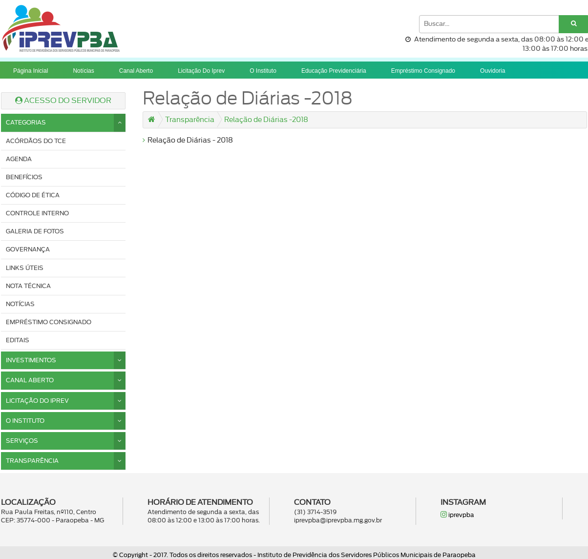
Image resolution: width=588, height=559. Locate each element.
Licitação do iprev (201, 70)
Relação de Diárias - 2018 (188, 140)
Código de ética (33, 195)
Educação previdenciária (333, 70)
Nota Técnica (28, 286)
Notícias (83, 70)
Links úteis (24, 268)
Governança (28, 249)
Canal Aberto (136, 70)
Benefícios (24, 177)
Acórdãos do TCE (36, 141)
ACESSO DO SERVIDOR (63, 100)
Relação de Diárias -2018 (266, 120)
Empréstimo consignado (423, 70)
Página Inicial (30, 70)
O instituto (263, 70)
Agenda (19, 159)
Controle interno (37, 213)
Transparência (189, 120)
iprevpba (457, 514)
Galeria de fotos (35, 231)
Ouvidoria (492, 70)
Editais (17, 340)
